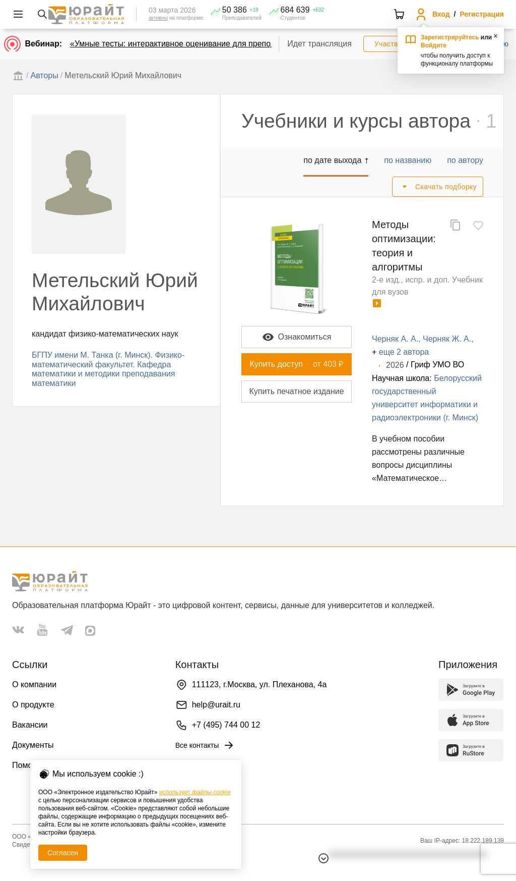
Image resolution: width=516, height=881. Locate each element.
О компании (34, 684)
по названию (407, 160)
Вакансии (30, 725)
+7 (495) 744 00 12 (226, 725)
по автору (465, 160)
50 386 (234, 10)
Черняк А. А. (395, 339)
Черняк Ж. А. (447, 339)
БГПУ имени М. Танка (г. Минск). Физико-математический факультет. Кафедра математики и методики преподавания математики (108, 369)
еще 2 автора (404, 352)
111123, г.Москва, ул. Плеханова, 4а (259, 684)
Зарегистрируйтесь (450, 37)
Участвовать (395, 44)
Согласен (62, 853)
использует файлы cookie (195, 792)
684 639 (295, 10)
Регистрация (482, 14)
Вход (441, 14)
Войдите (433, 45)
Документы (32, 745)
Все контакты (205, 745)
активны (158, 18)
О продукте (33, 704)
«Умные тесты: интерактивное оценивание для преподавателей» (192, 43)
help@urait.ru (216, 704)
